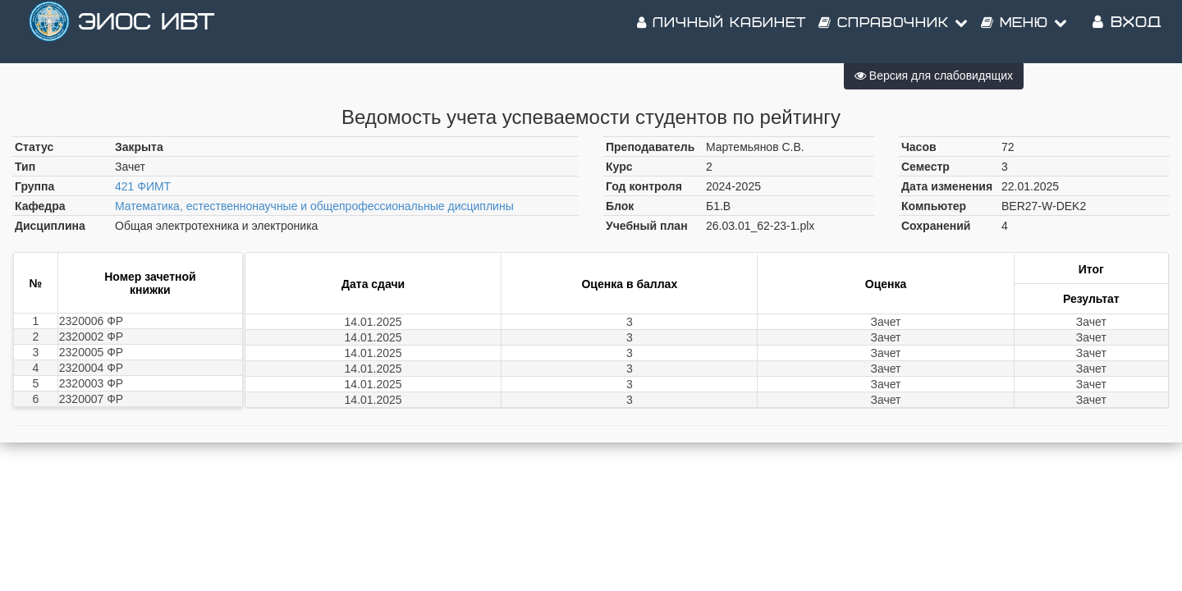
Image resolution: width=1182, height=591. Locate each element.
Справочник (893, 33)
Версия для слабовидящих (933, 75)
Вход (1127, 32)
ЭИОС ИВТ (146, 32)
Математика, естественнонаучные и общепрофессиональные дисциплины (314, 206)
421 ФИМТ (143, 186)
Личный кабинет (721, 33)
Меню (1024, 33)
